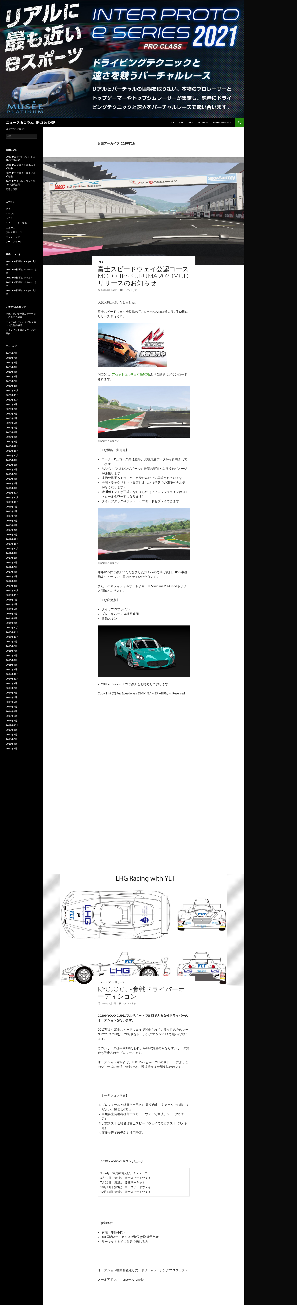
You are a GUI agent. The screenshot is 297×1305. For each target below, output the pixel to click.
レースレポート (14, 241)
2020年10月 (12, 399)
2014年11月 (12, 678)
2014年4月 (11, 706)
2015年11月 (12, 632)
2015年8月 (11, 646)
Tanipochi (29, 261)
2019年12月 (12, 446)
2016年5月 (11, 608)
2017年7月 (11, 562)
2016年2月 (11, 622)
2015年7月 (11, 650)
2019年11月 (12, 450)
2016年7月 (11, 604)
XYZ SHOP (203, 122)
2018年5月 (11, 525)
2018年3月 (11, 534)
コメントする (130, 290)
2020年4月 (11, 427)
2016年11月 (12, 594)
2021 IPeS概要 (13, 261)
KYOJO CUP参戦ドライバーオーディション (141, 992)
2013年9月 (11, 715)
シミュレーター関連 (16, 222)
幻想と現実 (11, 189)
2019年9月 (11, 460)
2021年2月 (11, 381)
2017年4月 (11, 576)
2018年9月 (11, 506)
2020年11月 (12, 395)
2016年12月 (12, 590)
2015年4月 (11, 664)
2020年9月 (11, 404)
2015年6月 (11, 655)
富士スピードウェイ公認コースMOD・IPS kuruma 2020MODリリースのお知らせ (143, 276)
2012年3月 (11, 729)
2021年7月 (11, 357)
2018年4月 (11, 529)
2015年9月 (11, 641)
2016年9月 (11, 599)
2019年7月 (11, 469)
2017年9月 (11, 553)
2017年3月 (11, 581)
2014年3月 (11, 711)
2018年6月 (11, 520)
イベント (10, 213)
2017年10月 (12, 548)
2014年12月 (12, 674)
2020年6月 (11, 418)
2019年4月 (11, 483)
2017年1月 (11, 585)
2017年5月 (11, 571)
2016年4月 (11, 613)
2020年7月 (11, 413)
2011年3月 (11, 748)
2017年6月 (11, 567)
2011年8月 (11, 734)
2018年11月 (12, 497)
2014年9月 (11, 683)
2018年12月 (12, 492)
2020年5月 (11, 422)
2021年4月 (11, 371)
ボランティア (13, 236)
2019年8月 (11, 464)
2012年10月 (12, 725)
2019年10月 (12, 455)
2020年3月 (11, 432)
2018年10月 (12, 501)
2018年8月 (11, 511)
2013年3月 (11, 720)
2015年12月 (12, 627)
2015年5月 (11, 660)
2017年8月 (11, 557)
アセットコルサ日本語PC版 (131, 374)
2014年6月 (11, 697)
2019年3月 (11, 488)
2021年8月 (11, 353)
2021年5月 (11, 367)
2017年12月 (12, 539)
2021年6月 (11, 362)
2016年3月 (11, 618)
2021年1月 (11, 385)
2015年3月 (11, 669)
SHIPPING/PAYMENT (222, 122)
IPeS (190, 122)
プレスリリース (116, 982)
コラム (9, 218)
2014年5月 (11, 701)
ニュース (102, 982)
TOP (172, 122)
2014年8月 (11, 688)
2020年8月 (11, 408)
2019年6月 (11, 474)
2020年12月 (12, 390)
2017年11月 (12, 543)
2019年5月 (11, 478)
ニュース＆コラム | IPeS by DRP (30, 122)
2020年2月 (11, 436)
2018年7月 (11, 515)
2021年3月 (11, 376)
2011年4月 (11, 743)
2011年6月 (11, 739)
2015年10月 (12, 636)
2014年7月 (11, 692)
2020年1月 (11, 441)
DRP (181, 122)
